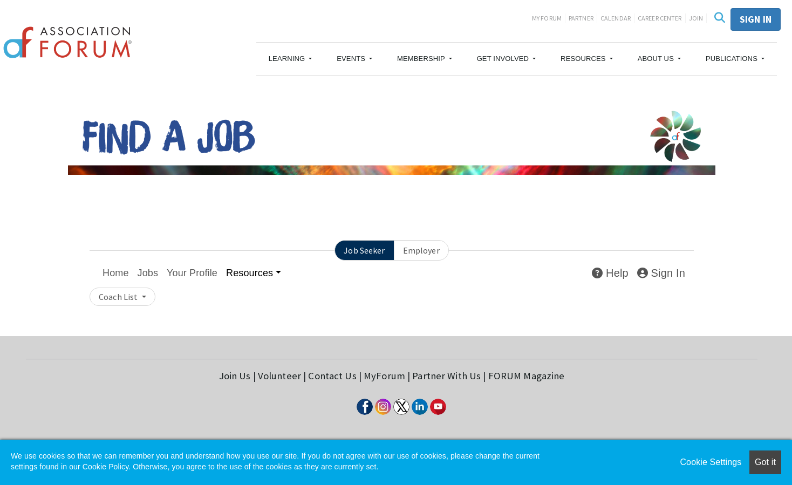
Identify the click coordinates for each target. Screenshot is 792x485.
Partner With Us (446, 376)
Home (116, 273)
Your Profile (192, 273)
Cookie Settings (710, 462)
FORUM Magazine (526, 376)
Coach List (119, 296)
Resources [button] (249, 273)
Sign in (755, 19)
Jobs (148, 273)
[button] (290, 59)
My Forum (547, 18)
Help (610, 273)
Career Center (660, 18)
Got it (765, 462)
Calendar (615, 18)
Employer (421, 250)
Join (696, 18)
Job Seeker (364, 250)
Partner (581, 18)
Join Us (235, 376)
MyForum (384, 376)
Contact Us (332, 376)
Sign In (661, 273)
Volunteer (279, 376)
